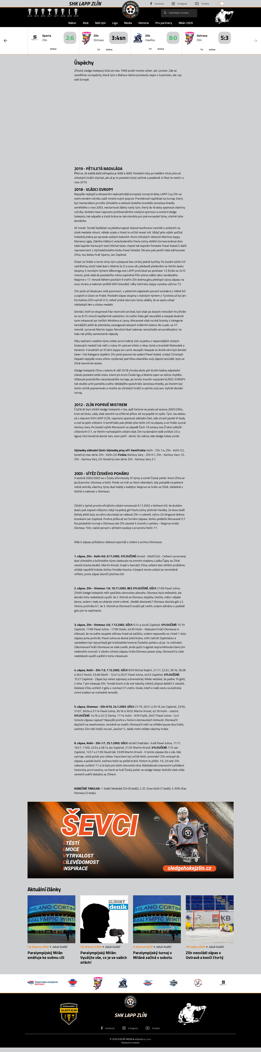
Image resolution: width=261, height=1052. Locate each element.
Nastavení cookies (131, 1042)
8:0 (173, 37)
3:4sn (118, 37)
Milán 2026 (186, 23)
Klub (86, 23)
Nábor (72, 23)
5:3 (225, 37)
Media (128, 23)
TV (98, 49)
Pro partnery (163, 23)
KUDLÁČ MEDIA (125, 1039)
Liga (115, 23)
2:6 (70, 37)
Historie (143, 23)
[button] (5, 40)
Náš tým (100, 23)
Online (53, 49)
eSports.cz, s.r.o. (143, 1039)
